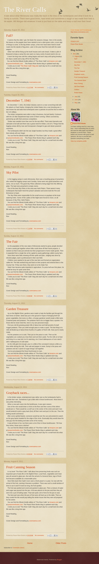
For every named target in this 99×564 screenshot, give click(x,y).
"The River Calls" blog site (29, 66)
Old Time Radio (79, 86)
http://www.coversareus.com (80, 32)
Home (29, 543)
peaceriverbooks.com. (15, 63)
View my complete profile (79, 141)
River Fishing (78, 83)
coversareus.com (35, 82)
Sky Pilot (12, 172)
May (76, 102)
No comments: (39, 87)
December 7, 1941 (18, 100)
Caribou (76, 89)
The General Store (80, 80)
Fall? (9, 35)
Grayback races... (17, 393)
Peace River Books (77, 44)
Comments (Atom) (18, 547)
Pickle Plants (78, 92)
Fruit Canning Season (20, 467)
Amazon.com (53, 61)
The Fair (12, 241)
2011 (74, 54)
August (77, 56)
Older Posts (61, 543)
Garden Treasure (17, 309)
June (76, 99)
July (76, 96)
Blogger (59, 559)
